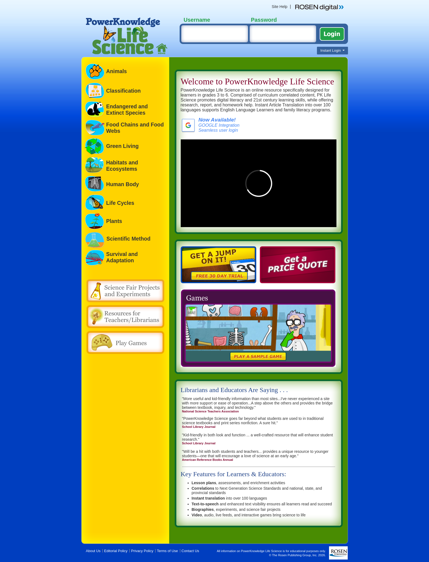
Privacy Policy (142, 551)
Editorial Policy (115, 551)
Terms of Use (167, 551)
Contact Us (190, 551)
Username (197, 20)
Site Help (279, 6)
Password (264, 20)
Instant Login (332, 50)
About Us (93, 551)
